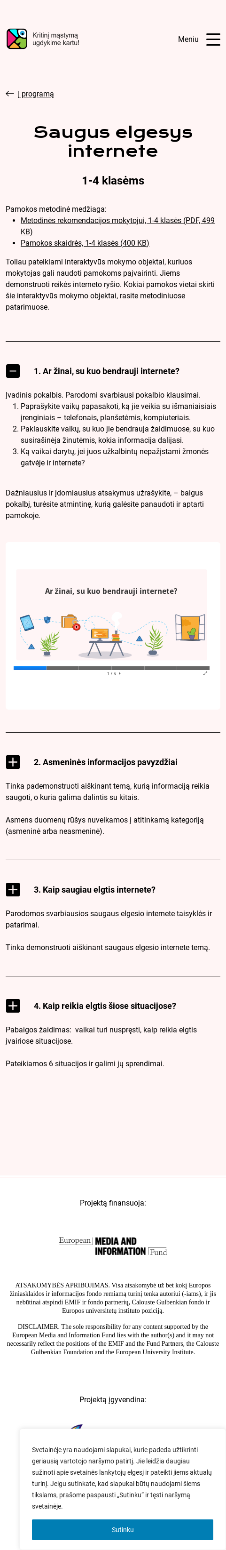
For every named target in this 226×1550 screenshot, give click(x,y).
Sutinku (123, 1530)
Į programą (30, 94)
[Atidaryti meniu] (199, 39)
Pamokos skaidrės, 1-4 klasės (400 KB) (85, 243)
